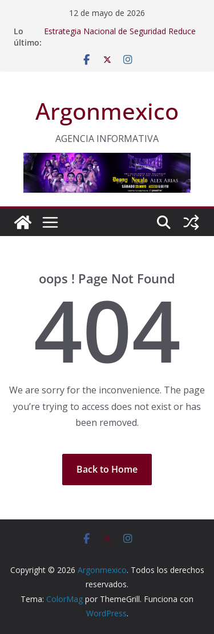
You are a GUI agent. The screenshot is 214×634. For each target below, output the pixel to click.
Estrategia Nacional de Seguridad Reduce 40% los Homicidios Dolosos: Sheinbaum (120, 37)
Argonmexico (107, 111)
